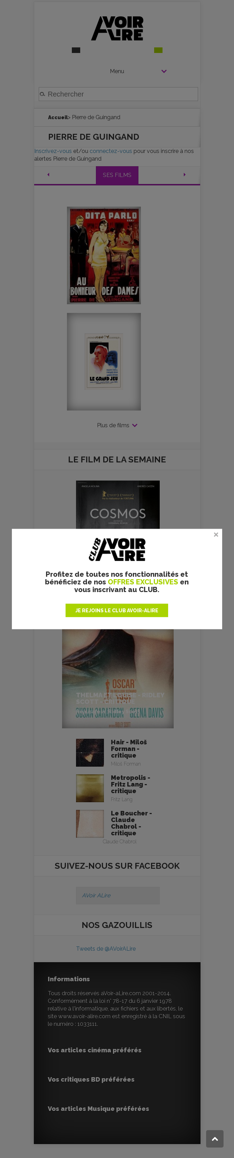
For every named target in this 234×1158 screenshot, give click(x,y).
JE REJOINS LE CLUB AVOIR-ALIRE (116, 610)
